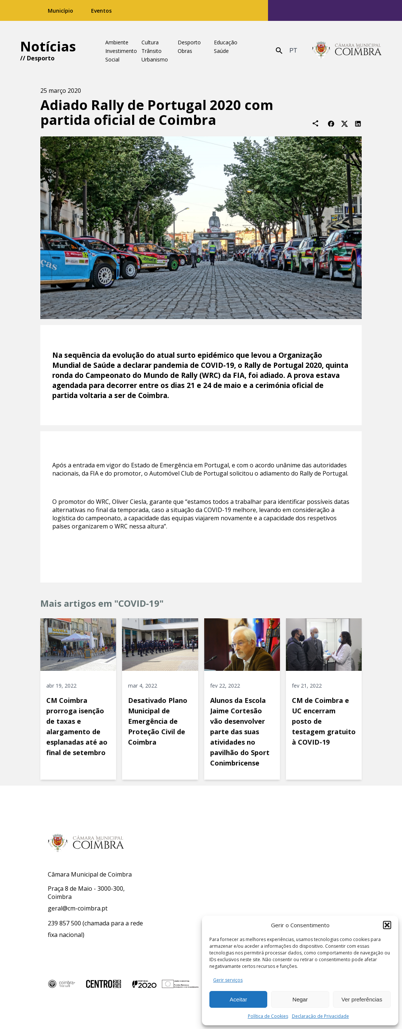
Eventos (101, 10)
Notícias (48, 46)
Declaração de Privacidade (320, 1016)
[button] (387, 925)
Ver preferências (362, 999)
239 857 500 (64, 923)
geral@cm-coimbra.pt (77, 908)
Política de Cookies (268, 1016)
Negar (300, 999)
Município (60, 10)
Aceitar (238, 999)
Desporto (40, 58)
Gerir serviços (228, 980)
